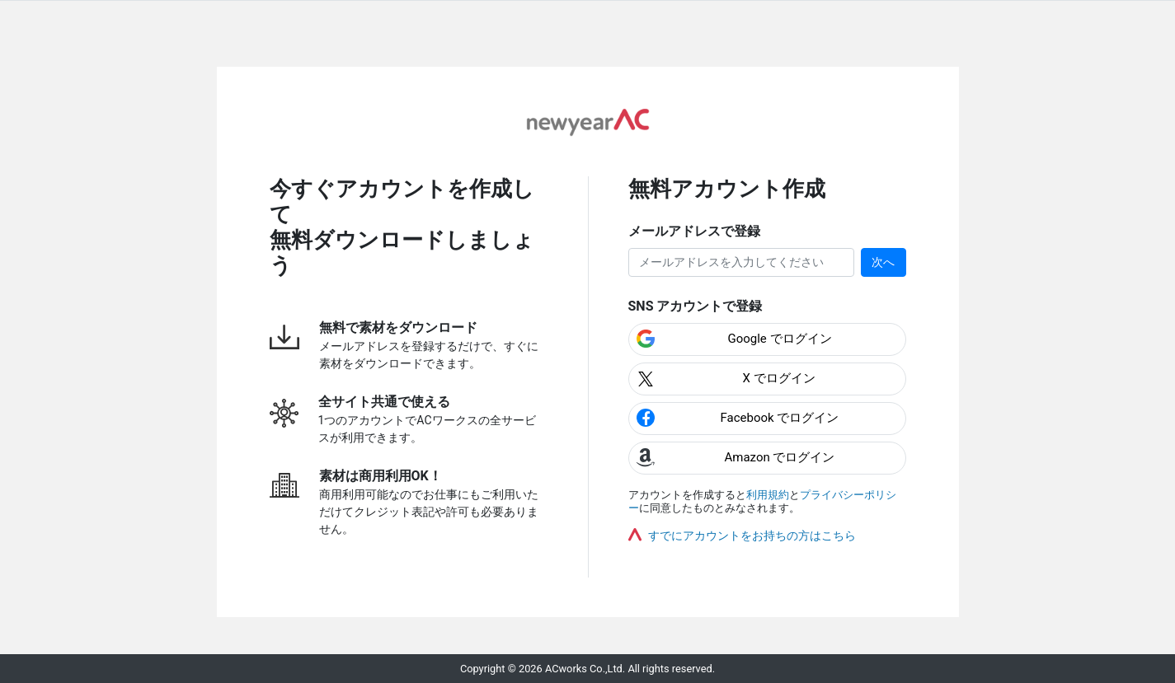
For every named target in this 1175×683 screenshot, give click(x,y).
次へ (883, 262)
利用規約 (767, 495)
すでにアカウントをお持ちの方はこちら (752, 535)
